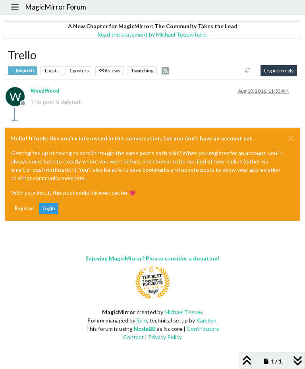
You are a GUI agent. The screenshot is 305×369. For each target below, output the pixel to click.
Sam (142, 320)
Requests (22, 70)
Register (24, 209)
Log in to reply (278, 71)
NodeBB (145, 328)
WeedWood (45, 91)
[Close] (291, 138)
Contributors (203, 328)
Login (48, 209)
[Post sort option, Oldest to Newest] (247, 70)
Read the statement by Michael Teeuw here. (152, 34)
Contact (133, 337)
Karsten (206, 320)
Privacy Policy (165, 337)
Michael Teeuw (183, 312)
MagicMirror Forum (55, 7)
